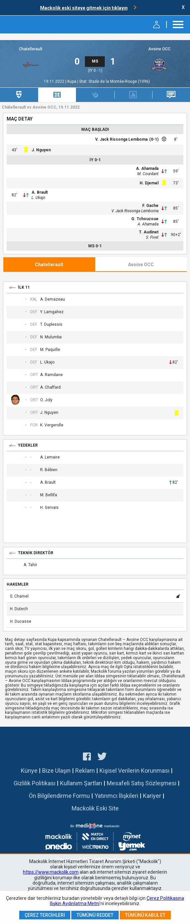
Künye (29, 770)
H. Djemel (149, 183)
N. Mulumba (51, 337)
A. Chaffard (50, 387)
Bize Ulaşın (56, 770)
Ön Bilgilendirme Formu (59, 795)
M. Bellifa (48, 495)
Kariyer (152, 795)
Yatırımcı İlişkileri (116, 795)
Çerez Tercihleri (45, 915)
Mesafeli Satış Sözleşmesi (141, 783)
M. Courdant (147, 173)
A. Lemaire (50, 457)
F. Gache (150, 205)
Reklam (85, 770)
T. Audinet (148, 232)
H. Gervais (49, 508)
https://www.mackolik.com (51, 872)
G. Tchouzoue (144, 219)
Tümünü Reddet (95, 915)
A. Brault (40, 192)
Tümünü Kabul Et (145, 915)
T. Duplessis (51, 324)
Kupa (72, 81)
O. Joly (46, 400)
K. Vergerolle (51, 425)
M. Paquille (50, 350)
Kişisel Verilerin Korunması (134, 770)
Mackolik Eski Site (95, 808)
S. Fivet (152, 237)
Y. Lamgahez (52, 312)
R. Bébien (48, 470)
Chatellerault (30, 49)
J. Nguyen (41, 150)
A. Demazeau (52, 299)
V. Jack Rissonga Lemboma (121, 139)
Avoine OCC (159, 49)
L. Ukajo (38, 197)
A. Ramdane (51, 375)
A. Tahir (30, 565)
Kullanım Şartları (81, 783)
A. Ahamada (147, 168)
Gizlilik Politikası (34, 783)
